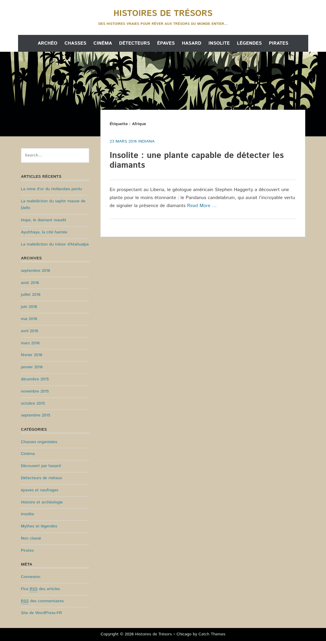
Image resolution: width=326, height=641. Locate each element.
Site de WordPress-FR (41, 613)
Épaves (166, 43)
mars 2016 (30, 343)
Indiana (146, 141)
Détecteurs (134, 43)
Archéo (47, 43)
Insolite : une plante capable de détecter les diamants (197, 161)
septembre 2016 (35, 271)
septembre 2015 (35, 415)
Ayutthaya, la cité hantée (44, 232)
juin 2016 (29, 307)
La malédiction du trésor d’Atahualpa (55, 244)
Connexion (31, 577)
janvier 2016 (32, 367)
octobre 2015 (33, 403)
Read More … (202, 205)
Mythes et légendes (39, 526)
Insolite (219, 43)
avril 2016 (29, 331)
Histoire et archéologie (42, 502)
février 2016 (31, 355)
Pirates (278, 43)
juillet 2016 (31, 295)
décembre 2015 (35, 379)
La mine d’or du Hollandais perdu (51, 189)
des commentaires (42, 601)
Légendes (249, 43)
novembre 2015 (35, 391)
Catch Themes (211, 634)
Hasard (191, 43)
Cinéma (103, 43)
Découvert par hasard (41, 466)
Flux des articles (40, 589)
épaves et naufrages (39, 490)
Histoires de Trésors (162, 14)
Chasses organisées (39, 442)
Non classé (31, 538)
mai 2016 (29, 319)
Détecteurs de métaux (41, 478)
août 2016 (30, 283)
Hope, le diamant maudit (43, 220)
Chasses (75, 43)
